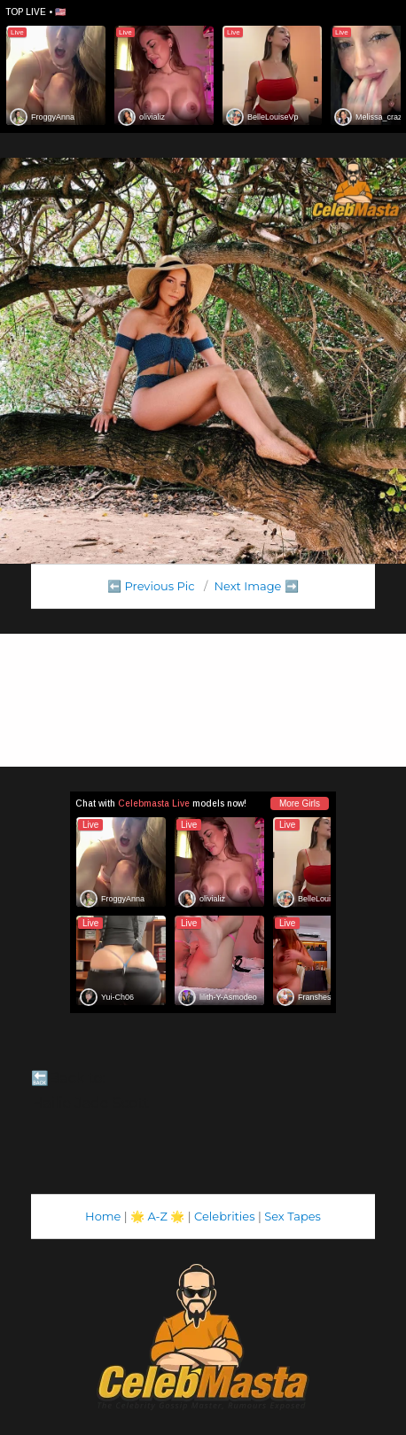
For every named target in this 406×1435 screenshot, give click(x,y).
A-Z (157, 1216)
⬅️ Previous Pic (151, 586)
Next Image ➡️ (256, 586)
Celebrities (224, 1216)
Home (103, 1216)
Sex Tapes (292, 1216)
